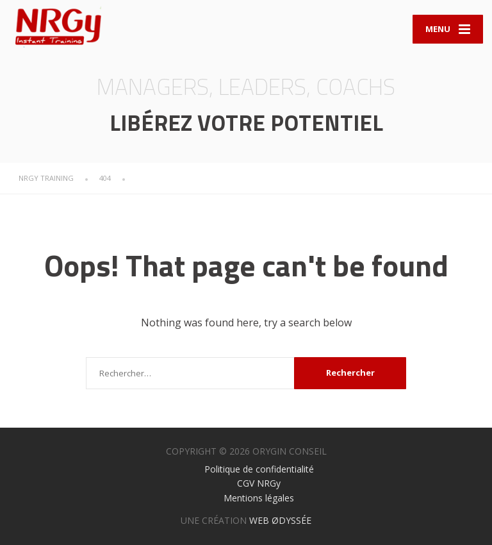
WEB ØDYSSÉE (280, 520)
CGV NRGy (259, 483)
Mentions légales (259, 498)
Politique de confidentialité (259, 469)
